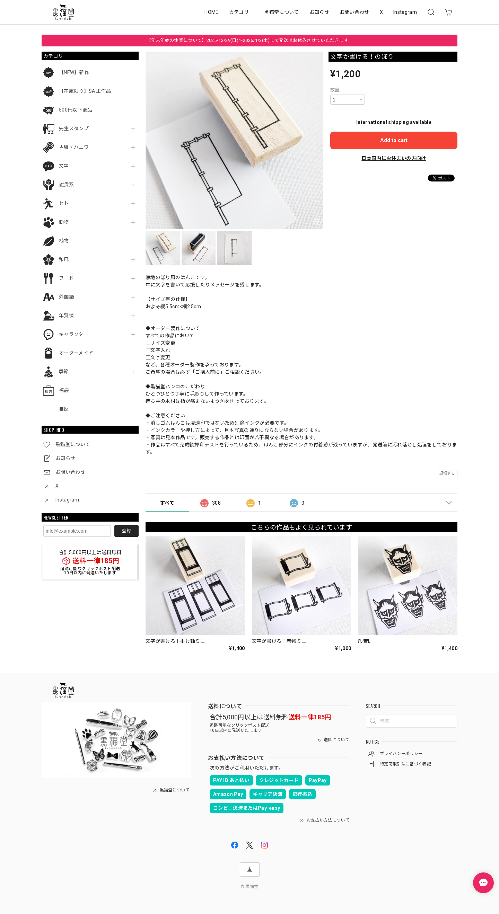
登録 (126, 530)
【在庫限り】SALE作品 (85, 91)
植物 (64, 240)
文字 (64, 166)
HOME (211, 12)
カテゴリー (241, 12)
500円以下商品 (76, 110)
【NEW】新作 (74, 72)
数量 (335, 89)
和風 (64, 259)
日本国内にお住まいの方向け (393, 158)
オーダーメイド (76, 353)
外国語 (66, 297)
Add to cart (394, 140)
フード (66, 278)
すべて (167, 503)
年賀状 (66, 315)
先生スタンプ (74, 128)
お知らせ (319, 12)
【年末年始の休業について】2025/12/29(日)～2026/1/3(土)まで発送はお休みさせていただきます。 (250, 40)
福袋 (64, 390)
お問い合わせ (354, 12)
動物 (64, 222)
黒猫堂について (281, 12)
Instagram (405, 12)
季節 (64, 371)
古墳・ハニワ (74, 147)
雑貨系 (66, 184)
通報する (447, 473)
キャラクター (73, 334)
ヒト (64, 203)
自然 (64, 409)
